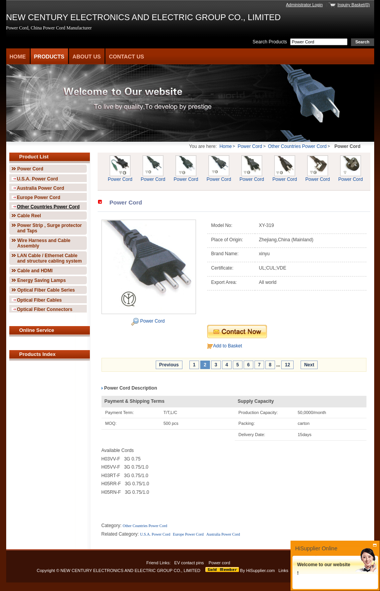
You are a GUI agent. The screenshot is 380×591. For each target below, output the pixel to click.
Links (284, 570)
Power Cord (249, 146)
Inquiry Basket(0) (353, 4)
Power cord (219, 562)
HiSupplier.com (260, 570)
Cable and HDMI (35, 270)
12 (287, 365)
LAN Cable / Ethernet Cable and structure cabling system (49, 258)
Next (309, 365)
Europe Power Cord (38, 197)
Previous (169, 365)
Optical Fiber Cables (39, 300)
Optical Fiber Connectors (44, 309)
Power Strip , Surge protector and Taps (49, 228)
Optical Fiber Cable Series (46, 290)
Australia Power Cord (40, 188)
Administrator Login (304, 4)
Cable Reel (29, 215)
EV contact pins (189, 562)
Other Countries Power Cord (297, 146)
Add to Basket (227, 346)
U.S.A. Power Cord (37, 179)
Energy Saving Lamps (41, 280)
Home (18, 56)
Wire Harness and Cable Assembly (43, 243)
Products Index (37, 354)
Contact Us (126, 56)
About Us (86, 56)
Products (49, 56)
